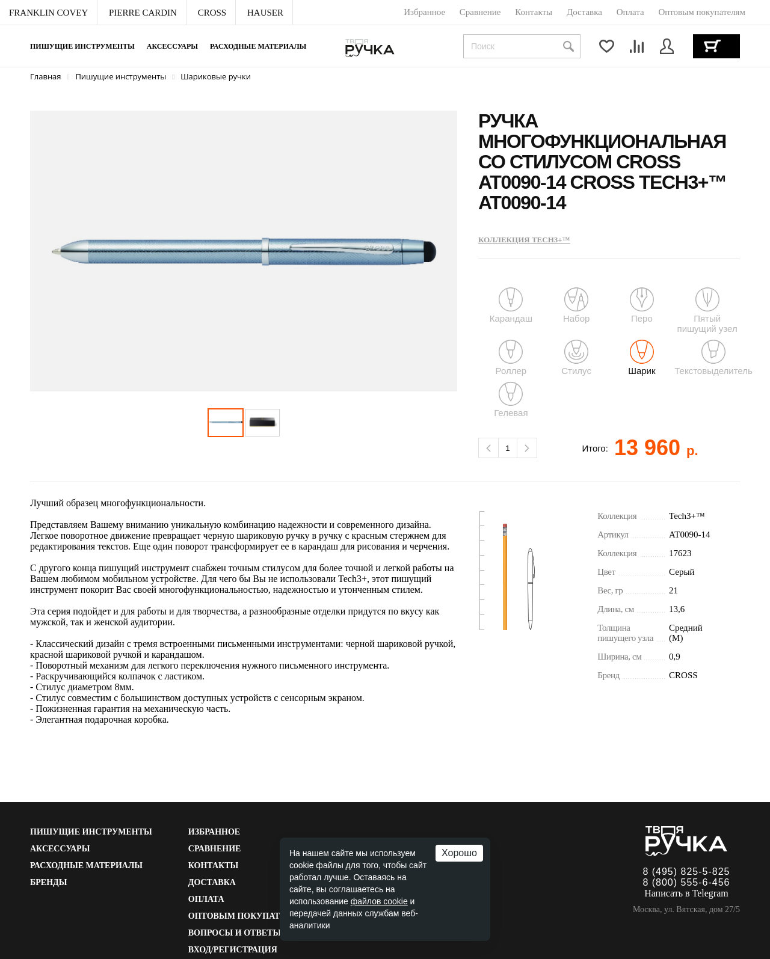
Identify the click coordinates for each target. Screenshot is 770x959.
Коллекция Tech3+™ (524, 239)
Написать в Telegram (686, 893)
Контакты (213, 865)
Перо (642, 305)
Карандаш (511, 305)
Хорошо (459, 853)
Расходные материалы (258, 46)
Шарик (641, 358)
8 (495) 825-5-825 (686, 871)
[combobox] (522, 46)
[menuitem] (48, 12)
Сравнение (214, 848)
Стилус (576, 358)
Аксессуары (172, 46)
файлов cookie (379, 901)
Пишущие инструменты (82, 46)
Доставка (212, 882)
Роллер (511, 358)
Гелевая (511, 400)
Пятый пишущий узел (707, 310)
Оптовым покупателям (247, 916)
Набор (576, 305)
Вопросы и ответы (234, 932)
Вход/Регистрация (232, 949)
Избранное (214, 831)
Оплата (206, 899)
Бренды (48, 882)
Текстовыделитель (713, 358)
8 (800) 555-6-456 (686, 882)
